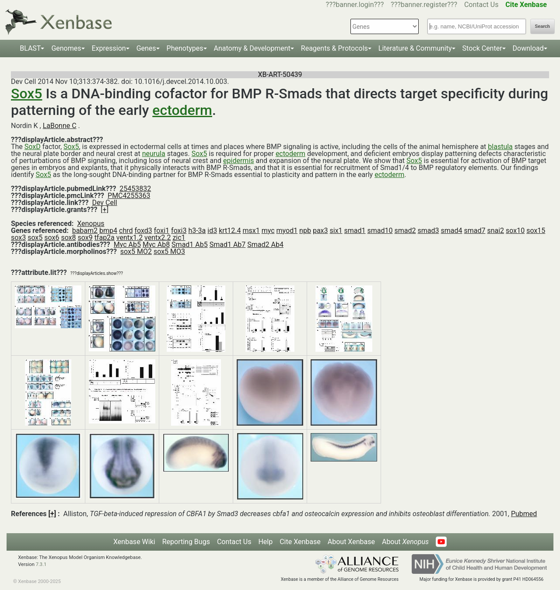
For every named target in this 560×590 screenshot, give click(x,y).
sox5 (35, 237)
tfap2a (104, 237)
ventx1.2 (129, 237)
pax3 (320, 230)
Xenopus (90, 223)
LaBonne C (60, 125)
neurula (153, 153)
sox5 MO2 (136, 251)
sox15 (535, 230)
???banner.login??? (355, 4)
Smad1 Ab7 (228, 244)
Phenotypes (185, 48)
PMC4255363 (129, 195)
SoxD (32, 146)
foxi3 (178, 230)
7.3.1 (41, 564)
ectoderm (182, 110)
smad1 (355, 230)
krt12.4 (230, 230)
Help (265, 542)
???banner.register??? (424, 4)
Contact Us (481, 4)
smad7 (474, 230)
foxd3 (143, 230)
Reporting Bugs (186, 542)
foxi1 (161, 230)
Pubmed (524, 514)
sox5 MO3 (169, 251)
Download (528, 48)
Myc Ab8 (156, 244)
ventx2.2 (157, 237)
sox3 (18, 237)
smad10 (380, 230)
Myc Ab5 (127, 244)
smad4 (451, 230)
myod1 (287, 230)
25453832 (135, 188)
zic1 (178, 237)
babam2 (85, 230)
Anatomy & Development (252, 48)
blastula (500, 146)
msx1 (250, 230)
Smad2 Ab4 (265, 244)
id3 (212, 230)
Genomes (66, 48)
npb (305, 230)
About (405, 542)
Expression (109, 48)
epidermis (238, 160)
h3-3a (197, 230)
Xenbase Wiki (134, 542)
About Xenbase (351, 542)
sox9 (85, 237)
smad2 (405, 230)
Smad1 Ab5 (190, 244)
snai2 (495, 230)
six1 (335, 230)
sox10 (515, 230)
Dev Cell (104, 202)
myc (268, 230)
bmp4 (108, 230)
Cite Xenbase (300, 542)
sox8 (68, 237)
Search (542, 26)
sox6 (51, 237)
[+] (104, 209)
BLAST (30, 48)
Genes (146, 48)
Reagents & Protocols (334, 48)
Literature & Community (415, 48)
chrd (126, 230)
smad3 (428, 230)
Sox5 (26, 93)
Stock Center (482, 48)
